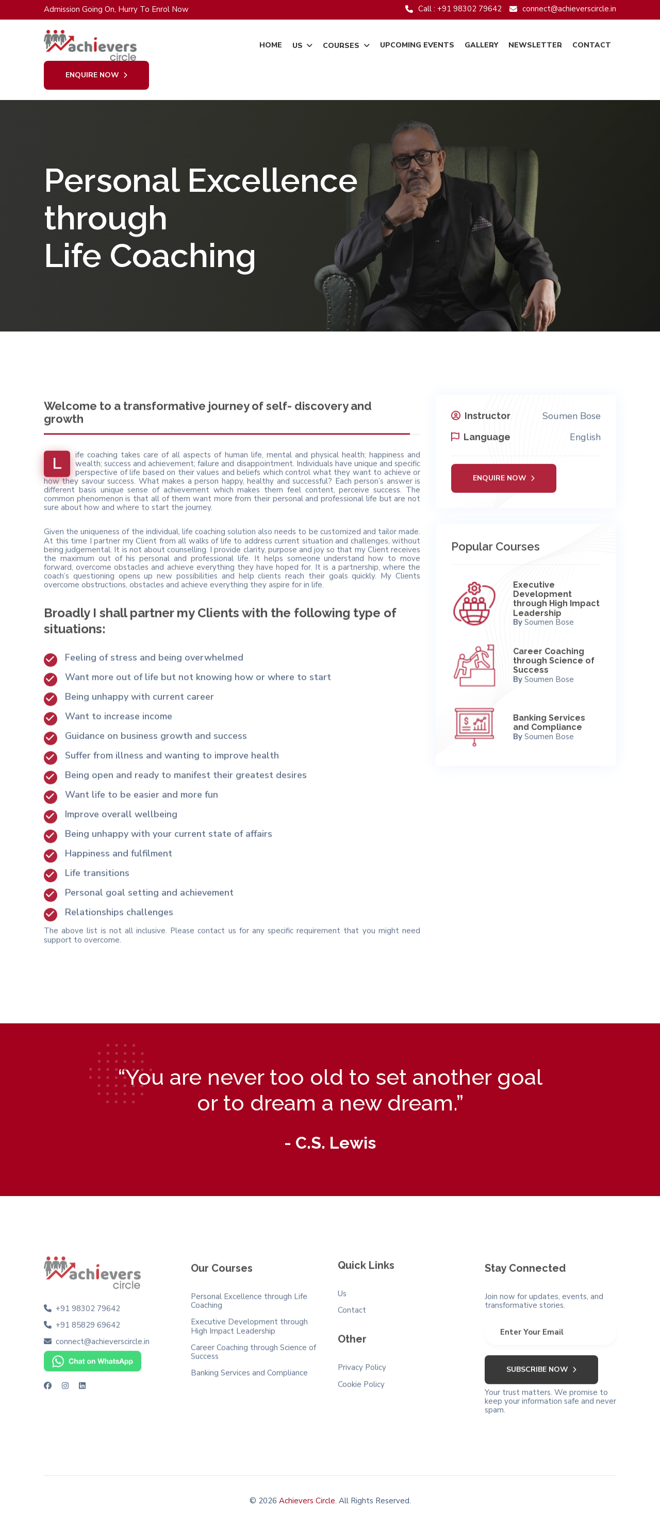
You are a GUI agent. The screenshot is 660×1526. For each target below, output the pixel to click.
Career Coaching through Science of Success (554, 666)
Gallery (481, 45)
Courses (341, 46)
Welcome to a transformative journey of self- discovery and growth (208, 407)
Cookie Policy (361, 1379)
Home (270, 45)
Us (297, 46)
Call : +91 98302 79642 (453, 9)
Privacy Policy (362, 1362)
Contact (591, 45)
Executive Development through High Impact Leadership (556, 604)
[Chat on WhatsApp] (92, 1356)
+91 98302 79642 (88, 1303)
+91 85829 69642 (88, 1320)
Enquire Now (96, 75)
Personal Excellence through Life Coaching (249, 1306)
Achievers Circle (307, 1500)
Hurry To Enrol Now (153, 9)
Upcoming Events (417, 45)
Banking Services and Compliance (549, 728)
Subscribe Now (541, 1374)
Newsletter (535, 45)
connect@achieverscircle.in (562, 9)
